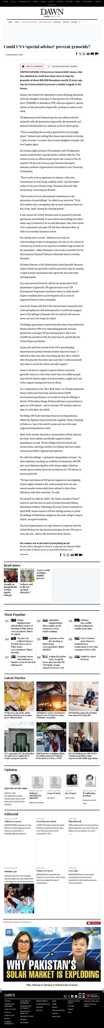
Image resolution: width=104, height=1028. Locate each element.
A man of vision (54, 793)
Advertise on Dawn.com (25, 1012)
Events (77, 2)
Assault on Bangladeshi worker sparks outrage (10, 589)
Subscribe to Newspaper (25, 1002)
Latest (16, 22)
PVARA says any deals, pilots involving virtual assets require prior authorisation (18, 715)
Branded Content (27, 1016)
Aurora (51, 2)
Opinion (66, 22)
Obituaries (52, 5)
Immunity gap (10, 871)
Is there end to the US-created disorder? (26, 588)
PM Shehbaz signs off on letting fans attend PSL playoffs (83, 714)
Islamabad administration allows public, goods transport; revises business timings (52, 626)
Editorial (11, 814)
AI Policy (7, 1012)
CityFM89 (60, 2)
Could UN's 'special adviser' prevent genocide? (47, 46)
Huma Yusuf (69, 798)
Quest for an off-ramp (15, 788)
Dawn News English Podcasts (17, 922)
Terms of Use (9, 1015)
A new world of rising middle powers (43, 574)
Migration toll (75, 821)
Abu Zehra (51, 798)
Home (10, 22)
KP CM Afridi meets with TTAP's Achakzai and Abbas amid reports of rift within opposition (83, 756)
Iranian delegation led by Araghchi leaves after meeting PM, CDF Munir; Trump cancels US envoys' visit (54, 662)
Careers (98, 2)
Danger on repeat (44, 870)
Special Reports (58, 1010)
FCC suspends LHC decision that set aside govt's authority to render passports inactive (19, 756)
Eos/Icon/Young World (74, 1002)
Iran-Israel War (45, 22)
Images (35, 2)
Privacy (7, 1018)
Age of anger (71, 793)
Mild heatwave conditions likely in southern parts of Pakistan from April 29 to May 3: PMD (50, 756)
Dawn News (56, 1016)
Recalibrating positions (89, 794)
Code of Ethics (10, 1009)
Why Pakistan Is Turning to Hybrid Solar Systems (52, 985)
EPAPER (5, 2)
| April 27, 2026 (52, 16)
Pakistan (57, 22)
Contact (7, 1001)
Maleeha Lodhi (10, 793)
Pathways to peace (12, 821)
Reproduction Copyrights (25, 1007)
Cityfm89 (71, 1006)
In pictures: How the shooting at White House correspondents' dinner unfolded (53, 644)
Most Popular (14, 614)
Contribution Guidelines (9, 1005)
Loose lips (73, 870)
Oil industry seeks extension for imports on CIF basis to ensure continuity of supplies (50, 715)
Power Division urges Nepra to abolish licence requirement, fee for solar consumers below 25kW (86, 644)
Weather (39, 1007)
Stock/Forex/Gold (43, 1004)
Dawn (54, 1001)
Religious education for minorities (35, 795)
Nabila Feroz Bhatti (36, 803)
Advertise (69, 2)
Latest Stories (14, 678)
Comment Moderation (8, 1022)
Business (74, 22)
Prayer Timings (42, 1001)
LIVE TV (13, 2)
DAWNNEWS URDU (24, 2)
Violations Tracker (29, 22)
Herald (43, 2)
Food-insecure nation (46, 821)
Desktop (39, 1010)
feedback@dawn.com (62, 549)
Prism (54, 1004)
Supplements (87, 2)
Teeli (70, 1012)
